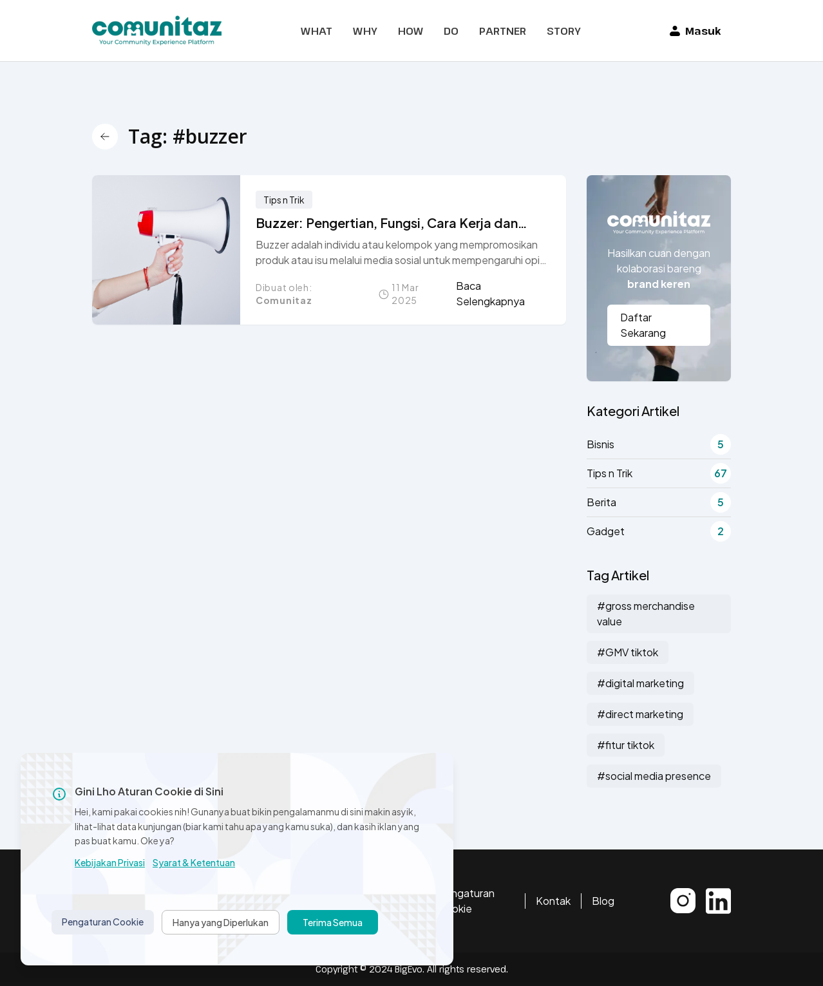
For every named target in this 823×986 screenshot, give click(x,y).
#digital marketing (640, 683)
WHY (365, 31)
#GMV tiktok (627, 652)
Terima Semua (333, 922)
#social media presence (654, 775)
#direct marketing (640, 714)
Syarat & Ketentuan (194, 862)
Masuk (695, 31)
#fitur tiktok (625, 745)
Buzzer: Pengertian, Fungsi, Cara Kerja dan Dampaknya (387, 223)
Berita (659, 502)
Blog (603, 900)
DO (451, 31)
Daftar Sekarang (643, 324)
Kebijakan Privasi (110, 862)
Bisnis (659, 444)
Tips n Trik (284, 199)
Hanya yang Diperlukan (221, 922)
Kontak (553, 900)
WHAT (316, 31)
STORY (564, 31)
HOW (410, 31)
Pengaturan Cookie (466, 900)
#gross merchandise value (646, 613)
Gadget (659, 531)
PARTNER (502, 31)
